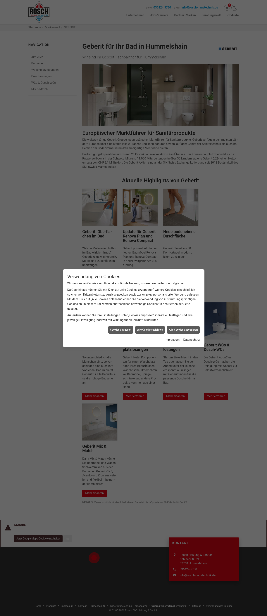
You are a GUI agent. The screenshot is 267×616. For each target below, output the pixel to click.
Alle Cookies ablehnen (150, 320)
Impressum (172, 330)
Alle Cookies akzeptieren (183, 320)
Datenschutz (191, 330)
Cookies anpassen (120, 320)
